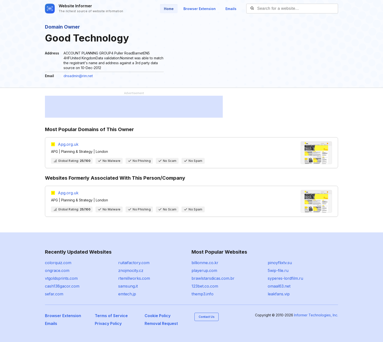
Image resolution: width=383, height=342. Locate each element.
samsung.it (128, 286)
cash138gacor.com (62, 286)
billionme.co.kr (205, 262)
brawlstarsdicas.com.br (213, 278)
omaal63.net (279, 286)
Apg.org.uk (68, 144)
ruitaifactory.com (133, 262)
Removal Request (161, 323)
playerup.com (204, 270)
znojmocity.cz (130, 270)
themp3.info (202, 293)
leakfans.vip (279, 293)
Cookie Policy (157, 315)
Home (169, 9)
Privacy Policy (108, 323)
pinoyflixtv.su (280, 262)
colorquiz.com (58, 262)
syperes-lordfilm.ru (285, 278)
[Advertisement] (134, 107)
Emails (230, 9)
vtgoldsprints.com (61, 278)
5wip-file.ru (278, 270)
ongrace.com (57, 270)
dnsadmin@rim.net (78, 76)
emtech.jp (127, 293)
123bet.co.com (205, 286)
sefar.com (54, 293)
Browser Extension (199, 9)
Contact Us (206, 317)
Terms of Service (111, 315)
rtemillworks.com (134, 278)
